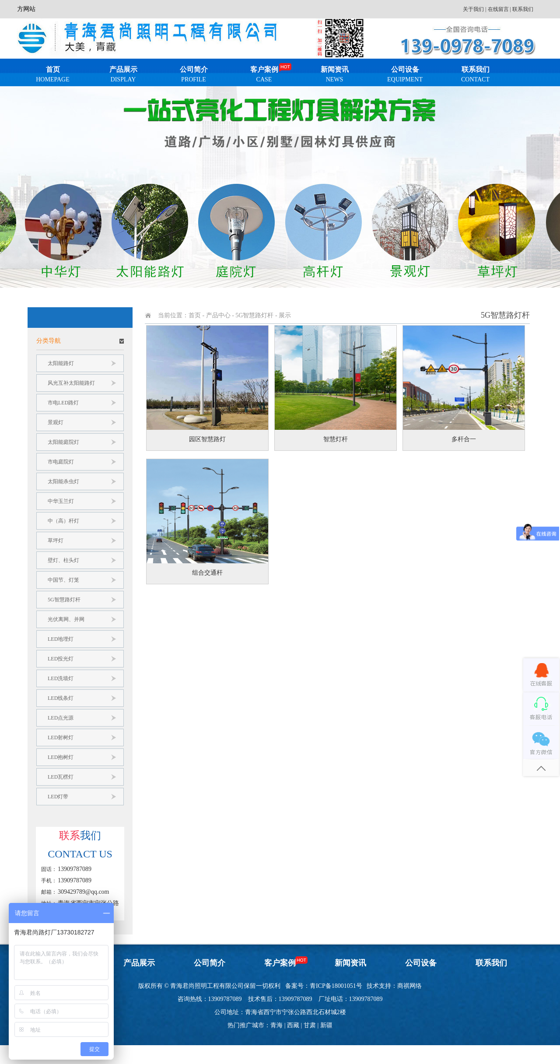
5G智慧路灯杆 (254, 315)
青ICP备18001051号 (336, 986)
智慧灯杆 (335, 439)
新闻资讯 (334, 76)
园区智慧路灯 (207, 439)
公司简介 (193, 76)
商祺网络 (409, 986)
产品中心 (218, 315)
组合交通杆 (207, 572)
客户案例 (264, 76)
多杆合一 (464, 439)
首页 (53, 76)
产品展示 (123, 76)
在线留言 (498, 9)
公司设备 (405, 76)
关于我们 (473, 9)
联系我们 (522, 9)
